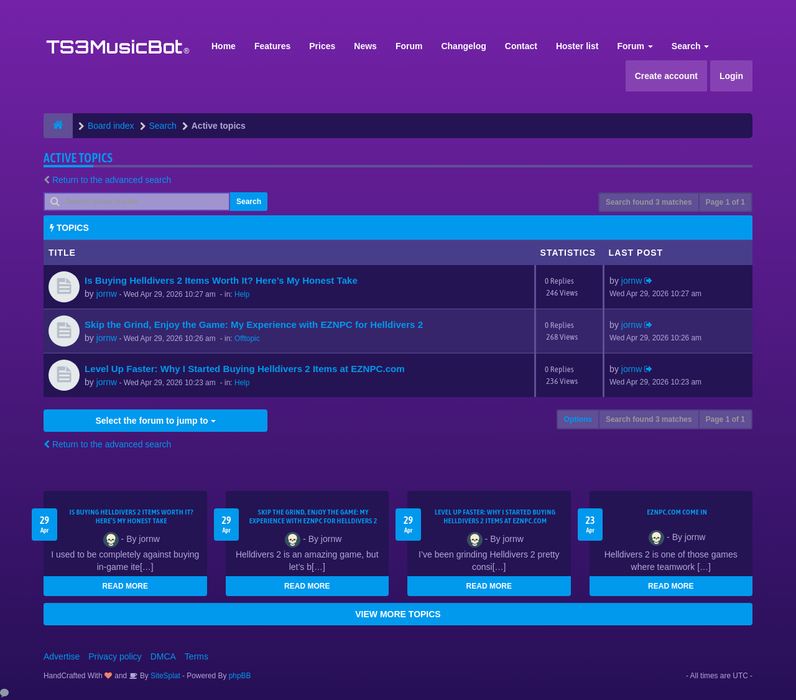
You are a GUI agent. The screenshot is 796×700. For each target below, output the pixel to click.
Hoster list (577, 46)
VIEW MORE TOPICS (397, 614)
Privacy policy (115, 656)
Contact (521, 46)
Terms (196, 656)
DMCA (163, 656)
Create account (666, 76)
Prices (322, 46)
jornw (106, 294)
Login (731, 76)
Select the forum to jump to (155, 421)
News (365, 46)
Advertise (62, 656)
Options (578, 419)
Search (691, 46)
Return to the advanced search (111, 180)
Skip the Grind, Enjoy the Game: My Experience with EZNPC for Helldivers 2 (254, 324)
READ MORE (125, 586)
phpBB (240, 675)
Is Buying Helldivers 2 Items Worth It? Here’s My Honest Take (221, 280)
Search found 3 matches (649, 202)
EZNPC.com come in (677, 512)
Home (223, 46)
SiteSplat (164, 675)
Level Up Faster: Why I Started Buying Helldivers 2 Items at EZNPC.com (245, 368)
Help (241, 294)
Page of (725, 202)
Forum (409, 46)
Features (272, 46)
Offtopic (247, 338)
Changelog (463, 46)
